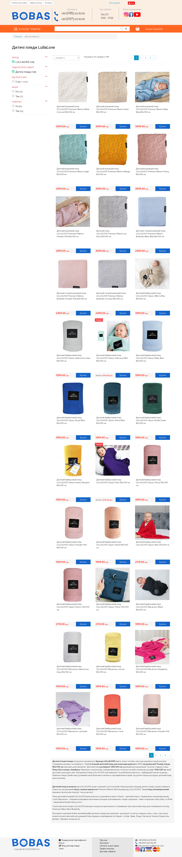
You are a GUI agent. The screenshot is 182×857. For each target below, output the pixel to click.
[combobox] (89, 28)
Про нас (104, 840)
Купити (83, 126)
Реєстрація (114, 3)
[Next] (155, 57)
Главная (18, 36)
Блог (61, 848)
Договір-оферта (108, 851)
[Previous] (132, 57)
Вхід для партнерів (69, 845)
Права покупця (36, 3)
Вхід (131, 3)
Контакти (48, 3)
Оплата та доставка (19, 3)
